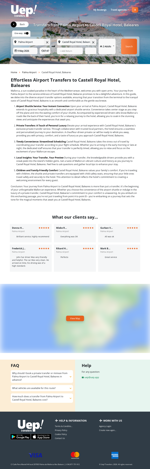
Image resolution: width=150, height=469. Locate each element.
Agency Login (105, 426)
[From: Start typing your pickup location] (31, 42)
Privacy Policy (61, 430)
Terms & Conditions (64, 426)
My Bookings (99, 9)
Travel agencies (119, 9)
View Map (75, 318)
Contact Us (60, 438)
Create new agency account (108, 430)
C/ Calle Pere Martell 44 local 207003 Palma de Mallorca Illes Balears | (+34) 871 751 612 (45, 464)
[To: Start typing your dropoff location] (76, 42)
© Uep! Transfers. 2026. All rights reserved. (115, 464)
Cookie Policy (61, 434)
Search (129, 46)
